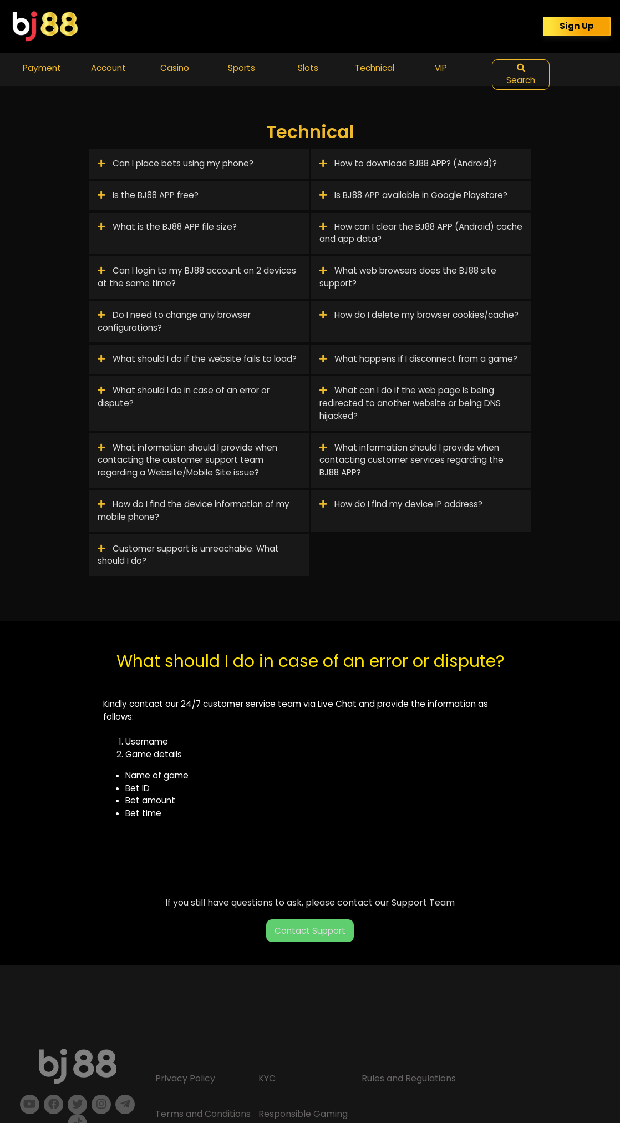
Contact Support (310, 931)
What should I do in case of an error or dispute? (184, 397)
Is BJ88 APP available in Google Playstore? (413, 195)
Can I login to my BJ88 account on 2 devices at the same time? (197, 277)
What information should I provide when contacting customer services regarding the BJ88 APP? (411, 460)
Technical (374, 68)
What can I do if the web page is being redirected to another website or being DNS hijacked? (410, 403)
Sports (241, 68)
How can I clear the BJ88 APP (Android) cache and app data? (420, 233)
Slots (308, 68)
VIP (441, 68)
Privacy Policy (185, 1078)
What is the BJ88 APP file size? (167, 226)
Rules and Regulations (409, 1078)
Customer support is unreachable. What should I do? (188, 555)
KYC (267, 1078)
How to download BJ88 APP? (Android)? (408, 163)
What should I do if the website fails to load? (197, 359)
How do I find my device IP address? (400, 504)
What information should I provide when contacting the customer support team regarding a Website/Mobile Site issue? (187, 460)
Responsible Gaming (303, 1113)
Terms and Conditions (203, 1113)
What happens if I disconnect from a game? (418, 359)
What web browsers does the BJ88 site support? (407, 277)
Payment (42, 68)
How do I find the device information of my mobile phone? (193, 510)
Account (108, 68)
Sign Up (577, 26)
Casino (174, 68)
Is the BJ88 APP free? (148, 195)
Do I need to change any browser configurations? (174, 321)
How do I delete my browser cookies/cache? (419, 315)
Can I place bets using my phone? (175, 163)
